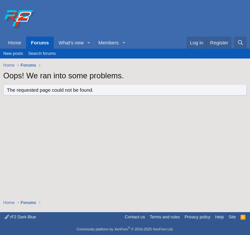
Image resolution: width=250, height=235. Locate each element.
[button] (88, 43)
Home (14, 42)
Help (219, 216)
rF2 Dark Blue (20, 216)
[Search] (240, 43)
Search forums (42, 53)
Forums (40, 42)
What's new (71, 42)
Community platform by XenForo (125, 229)
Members (108, 42)
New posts (13, 53)
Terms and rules (165, 216)
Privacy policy (197, 216)
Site (232, 216)
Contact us (135, 216)
